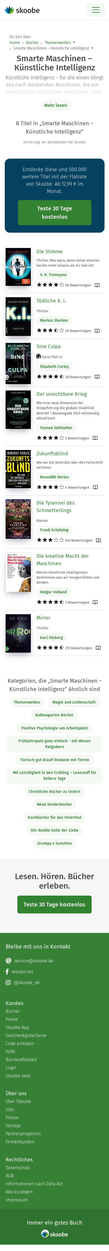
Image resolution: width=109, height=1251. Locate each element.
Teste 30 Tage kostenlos (54, 212)
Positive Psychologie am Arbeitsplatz (54, 728)
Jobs (10, 1109)
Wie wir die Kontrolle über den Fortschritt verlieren (69, 465)
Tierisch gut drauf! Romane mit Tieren (54, 760)
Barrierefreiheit (21, 1059)
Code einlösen (20, 1043)
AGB (10, 1175)
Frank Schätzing (54, 530)
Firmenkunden (20, 1141)
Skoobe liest (18, 1075)
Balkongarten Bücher (54, 715)
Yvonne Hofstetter (56, 428)
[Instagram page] (54, 982)
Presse (12, 1117)
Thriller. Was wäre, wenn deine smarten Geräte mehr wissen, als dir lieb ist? (67, 262)
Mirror (43, 618)
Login (11, 1067)
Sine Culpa (48, 346)
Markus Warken (54, 320)
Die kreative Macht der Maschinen (62, 560)
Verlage (13, 1125)
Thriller (42, 311)
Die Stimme (49, 252)
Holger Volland (53, 592)
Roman (42, 520)
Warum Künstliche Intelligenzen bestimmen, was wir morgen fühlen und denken (67, 577)
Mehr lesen (55, 105)
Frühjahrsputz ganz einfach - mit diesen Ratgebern (54, 744)
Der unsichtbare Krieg (61, 394)
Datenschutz (18, 1167)
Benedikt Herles (54, 477)
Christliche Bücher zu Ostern (54, 791)
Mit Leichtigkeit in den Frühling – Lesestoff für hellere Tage (54, 775)
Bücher (32, 42)
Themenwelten (58, 42)
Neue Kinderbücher (54, 804)
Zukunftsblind (52, 454)
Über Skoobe (18, 1101)
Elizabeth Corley (54, 366)
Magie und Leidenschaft (74, 702)
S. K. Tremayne (53, 274)
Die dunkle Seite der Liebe (54, 830)
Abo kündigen (19, 1192)
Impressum (17, 1200)
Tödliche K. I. (51, 301)
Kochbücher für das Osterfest (55, 817)
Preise (12, 1019)
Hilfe (10, 1051)
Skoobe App (17, 1027)
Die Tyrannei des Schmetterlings (55, 506)
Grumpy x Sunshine (54, 843)
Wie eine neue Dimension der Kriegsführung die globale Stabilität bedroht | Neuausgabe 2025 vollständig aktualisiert (67, 410)
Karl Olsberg (51, 637)
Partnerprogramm (23, 1133)
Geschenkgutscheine (26, 1035)
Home (15, 42)
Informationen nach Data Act (34, 1183)
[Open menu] (96, 9)
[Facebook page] (54, 972)
